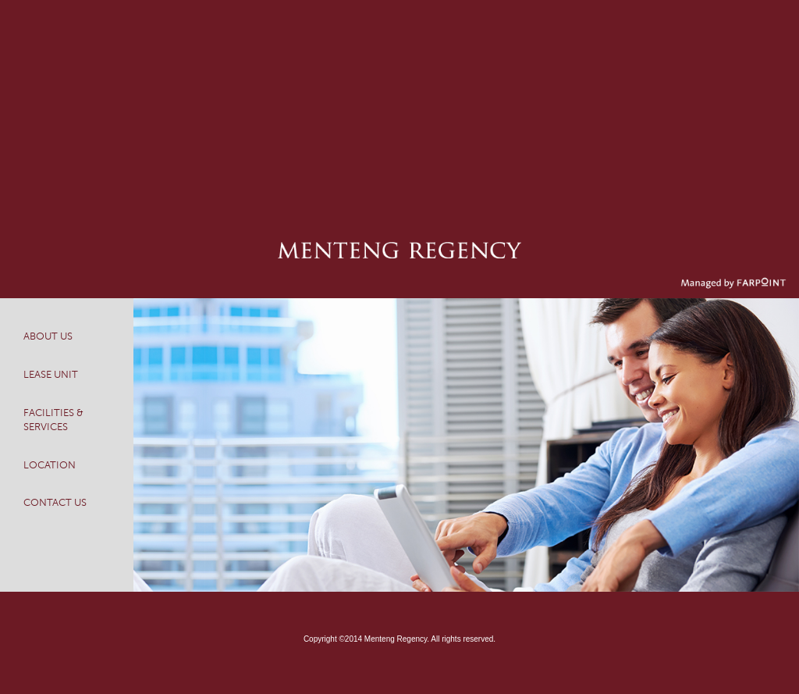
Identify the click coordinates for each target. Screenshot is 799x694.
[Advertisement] (399, 109)
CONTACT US (55, 502)
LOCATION (49, 465)
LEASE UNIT (50, 374)
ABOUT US (48, 336)
